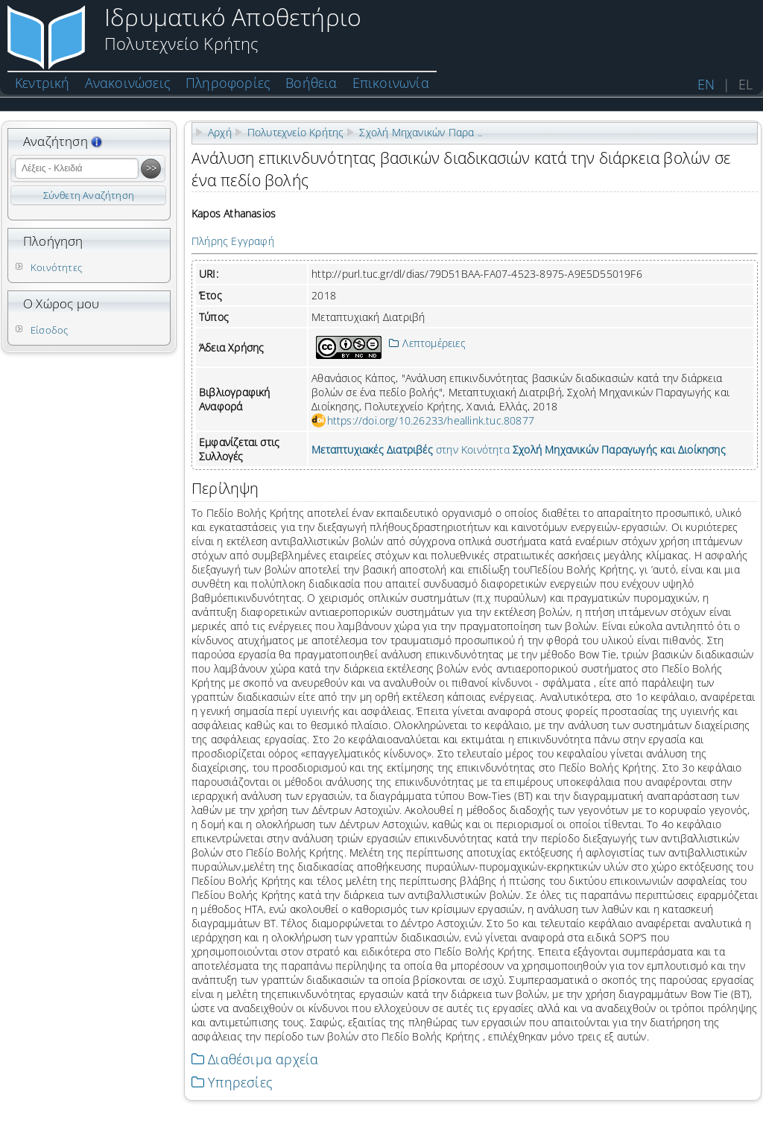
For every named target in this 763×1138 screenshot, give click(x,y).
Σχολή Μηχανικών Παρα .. (420, 132)
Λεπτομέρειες (427, 343)
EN (706, 84)
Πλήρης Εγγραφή (232, 241)
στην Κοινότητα (518, 449)
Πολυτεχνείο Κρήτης (295, 132)
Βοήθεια (311, 83)
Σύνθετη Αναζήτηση (88, 195)
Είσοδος (49, 330)
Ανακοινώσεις (128, 83)
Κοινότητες (56, 267)
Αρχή (220, 132)
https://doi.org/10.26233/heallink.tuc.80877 (431, 420)
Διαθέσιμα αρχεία (254, 1059)
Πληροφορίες (228, 83)
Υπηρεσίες (232, 1082)
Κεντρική (42, 83)
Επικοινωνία (390, 83)
